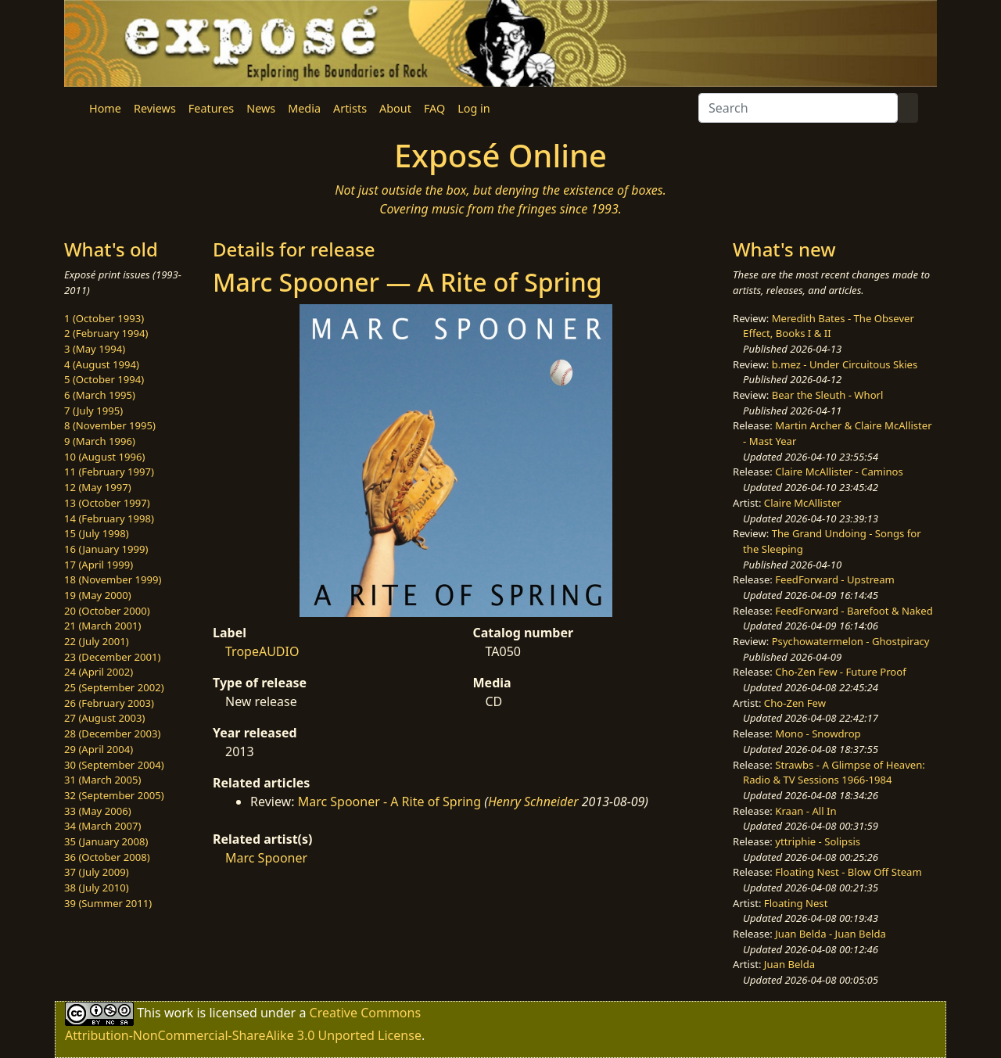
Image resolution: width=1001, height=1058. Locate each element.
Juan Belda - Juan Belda (830, 934)
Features (211, 108)
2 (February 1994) (106, 333)
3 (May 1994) (94, 349)
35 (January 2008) (106, 841)
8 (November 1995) (110, 425)
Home (105, 108)
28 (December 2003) (112, 733)
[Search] (798, 108)
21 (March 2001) (102, 626)
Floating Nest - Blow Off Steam (848, 872)
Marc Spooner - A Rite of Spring (389, 801)
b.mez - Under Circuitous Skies (845, 364)
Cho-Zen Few (795, 703)
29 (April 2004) (98, 749)
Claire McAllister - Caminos (839, 471)
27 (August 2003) (104, 718)
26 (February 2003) (109, 703)
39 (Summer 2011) (108, 903)
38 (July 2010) (96, 887)
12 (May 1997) (97, 487)
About (395, 108)
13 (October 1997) (107, 503)
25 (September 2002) (114, 687)
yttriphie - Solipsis (817, 841)
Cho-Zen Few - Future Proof (840, 672)
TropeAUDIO (262, 651)
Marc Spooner (266, 857)
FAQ (434, 108)
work (178, 1012)
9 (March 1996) (99, 441)
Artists (350, 108)
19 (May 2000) (97, 595)
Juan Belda (789, 964)
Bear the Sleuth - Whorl (828, 395)
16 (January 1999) (106, 549)
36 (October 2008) (107, 857)
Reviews (155, 108)
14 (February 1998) (109, 518)
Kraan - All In (805, 811)
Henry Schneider (533, 801)
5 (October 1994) (104, 379)
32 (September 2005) (114, 795)
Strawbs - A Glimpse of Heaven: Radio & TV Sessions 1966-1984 (834, 772)
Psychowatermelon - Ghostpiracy (851, 641)
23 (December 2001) (112, 657)
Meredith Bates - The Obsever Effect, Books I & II (828, 326)
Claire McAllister (802, 503)
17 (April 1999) (98, 565)
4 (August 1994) (101, 364)
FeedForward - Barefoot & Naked (853, 611)
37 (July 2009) (96, 872)
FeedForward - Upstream (835, 579)
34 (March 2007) (102, 826)
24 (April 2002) (98, 672)
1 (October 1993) (104, 318)
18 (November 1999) (113, 579)
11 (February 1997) (109, 471)
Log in (473, 108)
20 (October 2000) (107, 611)
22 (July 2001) (96, 641)
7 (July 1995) (93, 410)
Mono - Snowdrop (817, 733)
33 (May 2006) (97, 811)
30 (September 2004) (114, 765)
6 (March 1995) (99, 395)
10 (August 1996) (104, 457)
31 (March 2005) (102, 780)
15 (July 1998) (96, 533)
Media (304, 108)
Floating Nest (796, 903)
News (260, 108)
